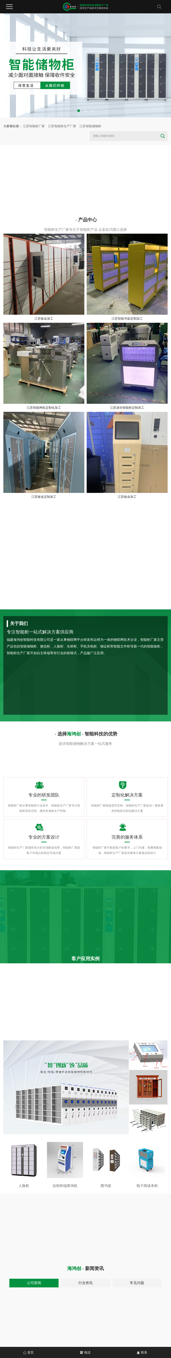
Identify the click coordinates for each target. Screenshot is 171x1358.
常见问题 (137, 1283)
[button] (78, 110)
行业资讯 (85, 1283)
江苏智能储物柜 (90, 126)
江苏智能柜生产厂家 (62, 126)
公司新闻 (34, 1283)
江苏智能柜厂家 (34, 126)
